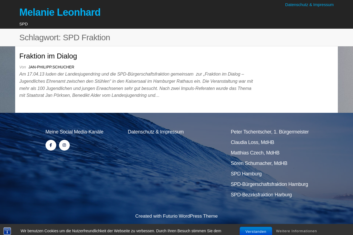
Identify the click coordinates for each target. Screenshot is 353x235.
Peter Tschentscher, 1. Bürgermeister (270, 132)
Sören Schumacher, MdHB (259, 163)
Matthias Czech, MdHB (255, 153)
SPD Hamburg (246, 174)
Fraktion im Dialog (48, 56)
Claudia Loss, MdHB (252, 142)
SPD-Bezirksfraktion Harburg (261, 194)
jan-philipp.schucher (51, 67)
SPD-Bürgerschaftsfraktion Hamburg (269, 184)
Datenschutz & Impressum (309, 4)
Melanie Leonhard (60, 12)
